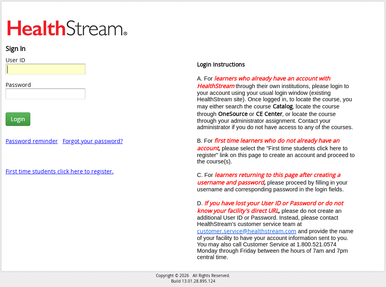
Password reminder (32, 141)
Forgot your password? (93, 141)
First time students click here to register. (60, 171)
